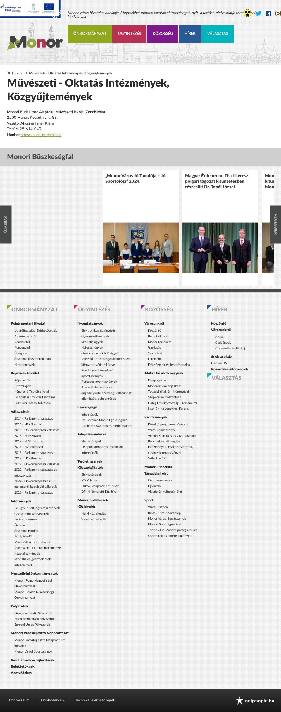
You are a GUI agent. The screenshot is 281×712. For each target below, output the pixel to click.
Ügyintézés (129, 34)
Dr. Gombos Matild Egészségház (104, 420)
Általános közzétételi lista (32, 359)
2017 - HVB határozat (29, 441)
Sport (149, 500)
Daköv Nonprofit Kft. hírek (100, 486)
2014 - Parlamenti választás (33, 418)
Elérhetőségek (91, 441)
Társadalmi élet (156, 473)
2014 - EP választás (28, 424)
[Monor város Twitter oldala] (259, 13)
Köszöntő (154, 330)
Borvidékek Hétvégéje (164, 441)
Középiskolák (23, 536)
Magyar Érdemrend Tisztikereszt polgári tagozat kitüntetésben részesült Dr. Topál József (217, 181)
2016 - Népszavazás (28, 435)
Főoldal (17, 73)
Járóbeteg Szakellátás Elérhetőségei (106, 425)
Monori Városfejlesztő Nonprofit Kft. (40, 633)
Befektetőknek (23, 666)
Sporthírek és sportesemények (170, 535)
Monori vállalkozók (92, 500)
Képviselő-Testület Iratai (31, 391)
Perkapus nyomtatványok (99, 381)
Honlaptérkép (52, 700)
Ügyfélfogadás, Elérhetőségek (35, 330)
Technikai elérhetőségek (95, 700)
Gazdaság (154, 347)
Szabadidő (155, 353)
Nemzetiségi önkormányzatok (34, 573)
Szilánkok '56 (157, 458)
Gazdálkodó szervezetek (31, 514)
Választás (217, 34)
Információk (89, 414)
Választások (20, 411)
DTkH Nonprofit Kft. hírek (99, 491)
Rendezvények (155, 417)
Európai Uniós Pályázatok (32, 624)
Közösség (163, 34)
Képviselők (22, 380)
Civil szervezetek (160, 480)
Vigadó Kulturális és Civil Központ (172, 435)
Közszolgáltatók (90, 467)
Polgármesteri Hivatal (28, 323)
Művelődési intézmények (32, 542)
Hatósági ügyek (92, 347)
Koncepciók (22, 347)
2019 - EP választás (28, 458)
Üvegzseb (21, 353)
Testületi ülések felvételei (33, 403)
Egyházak (154, 486)
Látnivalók (155, 359)
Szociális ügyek (92, 342)
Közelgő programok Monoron (168, 424)
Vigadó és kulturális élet (165, 491)
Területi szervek (25, 519)
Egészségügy (87, 407)
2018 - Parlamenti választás (33, 452)
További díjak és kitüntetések (169, 391)
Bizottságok (22, 386)
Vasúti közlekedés (94, 519)
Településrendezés (91, 434)
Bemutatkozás (158, 336)
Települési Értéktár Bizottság (34, 397)
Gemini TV (219, 363)
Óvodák (19, 525)
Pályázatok (19, 606)
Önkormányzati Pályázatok (33, 613)
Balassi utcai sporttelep (164, 513)
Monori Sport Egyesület (165, 524)
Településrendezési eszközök (102, 447)
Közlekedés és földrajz (230, 348)
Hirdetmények (24, 364)
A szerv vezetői (25, 336)
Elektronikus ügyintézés (98, 330)
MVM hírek (89, 480)
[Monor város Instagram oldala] (278, 13)
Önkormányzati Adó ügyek (100, 353)
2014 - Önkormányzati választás (36, 430)
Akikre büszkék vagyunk (163, 373)
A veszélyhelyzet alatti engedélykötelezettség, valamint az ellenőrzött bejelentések (106, 393)
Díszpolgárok (157, 380)
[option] (141, 228)
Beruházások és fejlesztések (32, 660)
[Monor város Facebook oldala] (268, 13)
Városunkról (154, 323)
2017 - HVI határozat (28, 447)
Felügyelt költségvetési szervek (37, 508)
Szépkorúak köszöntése (164, 397)
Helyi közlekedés (93, 513)
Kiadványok (223, 342)
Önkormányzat (89, 34)
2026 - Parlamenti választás (33, 492)
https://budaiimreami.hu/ (40, 135)
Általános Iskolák (26, 530)
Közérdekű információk (229, 369)
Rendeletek (22, 342)
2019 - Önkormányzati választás (36, 464)
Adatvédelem (21, 673)
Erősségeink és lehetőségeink (169, 364)
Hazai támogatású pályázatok (34, 618)
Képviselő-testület (25, 373)
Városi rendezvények (162, 430)
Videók (220, 337)
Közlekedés (86, 506)
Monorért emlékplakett (164, 386)
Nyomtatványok (90, 323)
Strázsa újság (221, 356)
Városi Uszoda (158, 507)
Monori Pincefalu (158, 467)
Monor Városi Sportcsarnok (33, 651)
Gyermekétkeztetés (95, 336)
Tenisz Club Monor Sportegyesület (172, 530)
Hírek (190, 34)
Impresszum (19, 700)
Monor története (160, 342)
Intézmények (21, 501)
